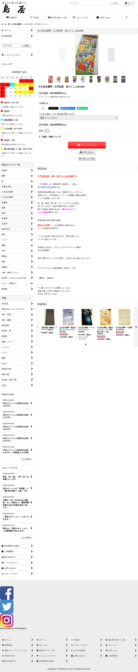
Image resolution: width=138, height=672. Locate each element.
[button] (126, 18)
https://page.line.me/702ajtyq (13, 628)
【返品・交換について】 (50, 137)
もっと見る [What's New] (27, 459)
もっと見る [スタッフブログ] (27, 538)
